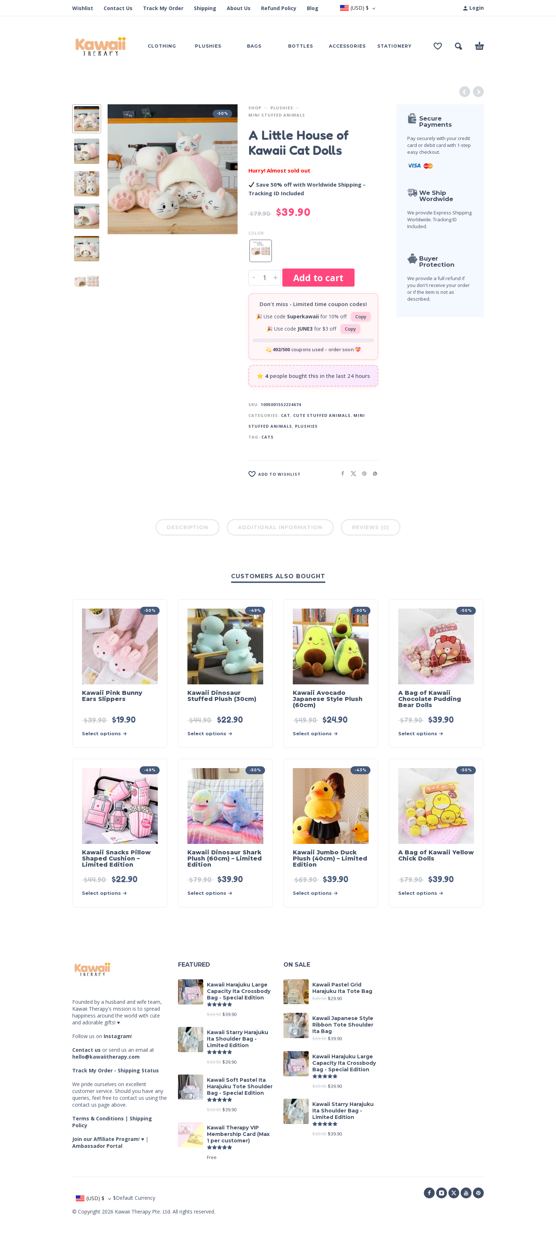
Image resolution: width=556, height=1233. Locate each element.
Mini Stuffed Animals (276, 115)
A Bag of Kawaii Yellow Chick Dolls (436, 855)
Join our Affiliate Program (105, 1139)
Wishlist (82, 8)
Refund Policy (278, 8)
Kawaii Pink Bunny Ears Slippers (112, 695)
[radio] (261, 251)
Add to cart (318, 277)
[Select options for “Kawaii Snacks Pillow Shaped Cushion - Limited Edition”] (107, 893)
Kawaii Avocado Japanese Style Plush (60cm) (327, 699)
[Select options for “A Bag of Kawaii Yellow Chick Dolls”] (423, 893)
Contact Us (118, 8)
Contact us (86, 1049)
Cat (285, 415)
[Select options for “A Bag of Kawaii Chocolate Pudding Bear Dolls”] (423, 733)
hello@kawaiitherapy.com (106, 1056)
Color (256, 233)
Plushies (281, 107)
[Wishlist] (438, 46)
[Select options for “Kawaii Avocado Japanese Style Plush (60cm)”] (318, 733)
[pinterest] (478, 1193)
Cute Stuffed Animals (322, 415)
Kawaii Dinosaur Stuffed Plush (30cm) (221, 695)
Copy (360, 316)
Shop (254, 107)
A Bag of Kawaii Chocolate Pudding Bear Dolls (429, 699)
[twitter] (453, 1193)
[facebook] (429, 1193)
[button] (458, 46)
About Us (239, 8)
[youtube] (466, 1193)
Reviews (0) (370, 527)
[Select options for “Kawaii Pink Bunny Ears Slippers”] (107, 733)
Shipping (205, 8)
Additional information (280, 527)
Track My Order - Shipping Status (115, 1070)
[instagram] (441, 1193)
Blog (312, 8)
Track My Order (163, 8)
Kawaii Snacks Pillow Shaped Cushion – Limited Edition (116, 858)
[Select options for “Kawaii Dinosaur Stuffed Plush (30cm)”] (212, 733)
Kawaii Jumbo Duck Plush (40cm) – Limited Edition (330, 858)
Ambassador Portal (97, 1145)
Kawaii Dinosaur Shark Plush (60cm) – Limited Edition (224, 858)
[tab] (187, 529)
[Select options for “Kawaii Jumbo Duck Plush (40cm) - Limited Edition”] (318, 893)
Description (187, 527)
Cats (267, 437)
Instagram (117, 1036)
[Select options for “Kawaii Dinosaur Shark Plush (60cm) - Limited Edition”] (212, 893)
